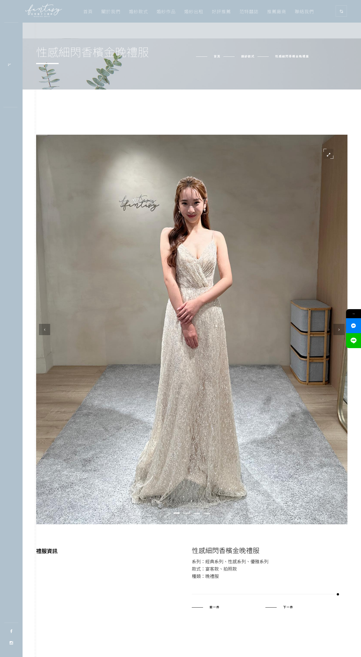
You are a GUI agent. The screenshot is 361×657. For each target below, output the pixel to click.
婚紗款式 (138, 11)
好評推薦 (221, 11)
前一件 (215, 607)
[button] (176, 513)
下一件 (288, 607)
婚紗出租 (193, 11)
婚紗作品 (166, 11)
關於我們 (110, 11)
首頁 (88, 11)
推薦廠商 (276, 11)
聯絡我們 (304, 11)
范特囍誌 (249, 11)
